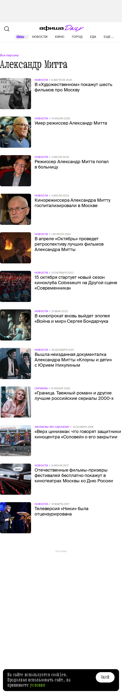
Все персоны (9, 55)
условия (37, 685)
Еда (93, 37)
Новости (40, 37)
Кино (59, 37)
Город (77, 37)
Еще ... (109, 37)
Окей (105, 677)
